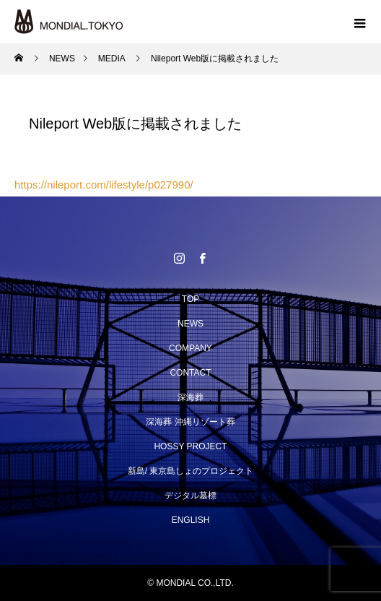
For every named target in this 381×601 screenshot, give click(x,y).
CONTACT (190, 373)
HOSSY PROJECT (190, 446)
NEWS (190, 324)
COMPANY (190, 348)
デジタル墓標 (190, 495)
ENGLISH (191, 520)
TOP (190, 299)
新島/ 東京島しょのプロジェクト (191, 471)
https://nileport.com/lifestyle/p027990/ (103, 184)
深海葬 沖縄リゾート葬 (190, 422)
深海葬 (190, 397)
